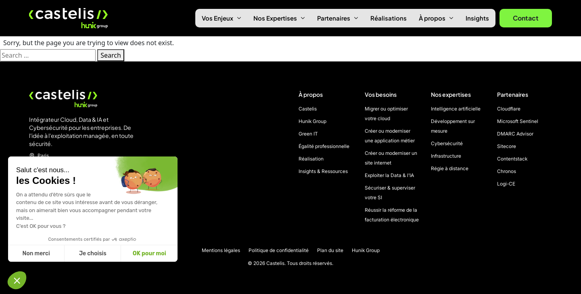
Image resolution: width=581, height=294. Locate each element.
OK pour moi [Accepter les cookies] (149, 253)
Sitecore (506, 146)
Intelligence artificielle (456, 109)
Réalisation (311, 159)
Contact (526, 18)
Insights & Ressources (323, 171)
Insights (477, 18)
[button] (17, 280)
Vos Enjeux (221, 18)
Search (110, 55)
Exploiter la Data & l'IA (389, 175)
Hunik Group (312, 121)
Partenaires (337, 18)
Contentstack (512, 159)
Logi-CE (506, 184)
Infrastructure (446, 156)
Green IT (308, 134)
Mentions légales (221, 250)
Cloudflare (508, 109)
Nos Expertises (279, 18)
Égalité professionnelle (324, 146)
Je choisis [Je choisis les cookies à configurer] (93, 253)
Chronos (506, 171)
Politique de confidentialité (279, 250)
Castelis (308, 109)
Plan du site (330, 250)
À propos (436, 18)
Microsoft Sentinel (517, 121)
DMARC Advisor (515, 134)
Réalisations (388, 18)
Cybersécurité (447, 143)
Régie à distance (449, 168)
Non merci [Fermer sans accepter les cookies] (36, 253)
